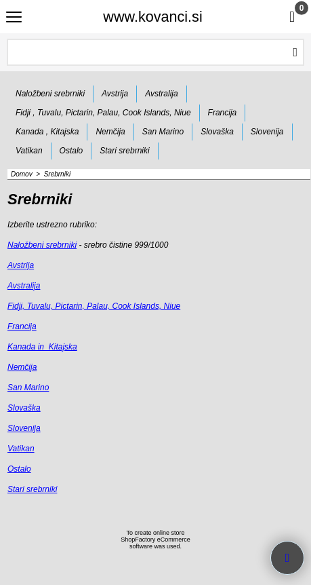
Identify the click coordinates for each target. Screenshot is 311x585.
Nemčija (22, 367)
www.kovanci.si (152, 16)
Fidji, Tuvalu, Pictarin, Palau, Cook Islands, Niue (93, 306)
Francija (22, 326)
